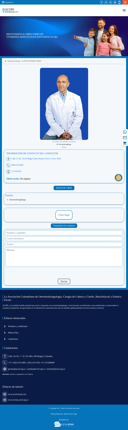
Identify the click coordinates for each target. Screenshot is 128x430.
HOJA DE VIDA (64, 188)
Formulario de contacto (64, 225)
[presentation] (64, 273)
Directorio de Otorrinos (14, 61)
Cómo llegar (64, 215)
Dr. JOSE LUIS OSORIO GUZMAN (31, 61)
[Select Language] (9, 2)
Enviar (64, 281)
